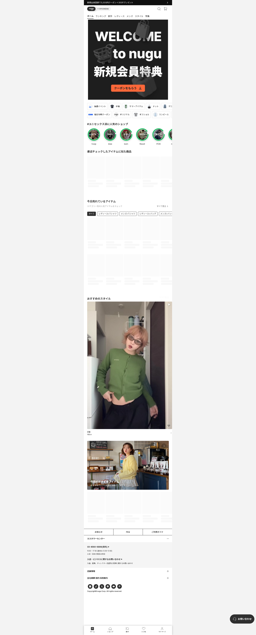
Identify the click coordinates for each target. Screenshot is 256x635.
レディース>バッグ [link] (147, 214)
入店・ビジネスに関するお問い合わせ (103, 559)
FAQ (128, 532)
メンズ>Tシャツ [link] (128, 214)
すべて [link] (91, 214)
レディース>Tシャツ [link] (108, 214)
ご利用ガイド (157, 532)
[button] (99, 9)
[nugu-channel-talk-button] (242, 619)
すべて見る (163, 206)
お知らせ (99, 532)
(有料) (97, 546)
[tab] (128, 16)
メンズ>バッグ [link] (166, 214)
